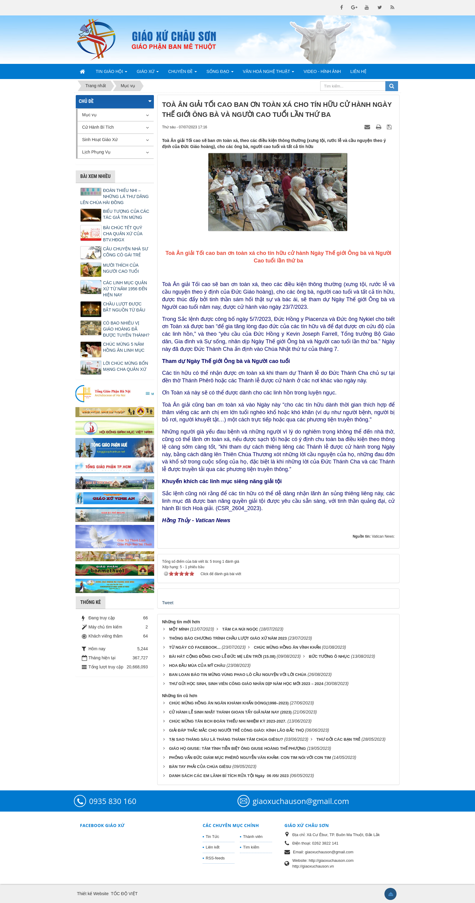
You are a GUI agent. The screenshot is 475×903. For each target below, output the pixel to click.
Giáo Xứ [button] (148, 73)
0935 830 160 (112, 801)
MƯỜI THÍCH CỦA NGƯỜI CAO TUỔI (121, 268)
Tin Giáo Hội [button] (111, 73)
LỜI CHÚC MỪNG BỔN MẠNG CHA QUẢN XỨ (125, 366)
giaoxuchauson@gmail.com (301, 801)
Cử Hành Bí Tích (98, 127)
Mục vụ (89, 114)
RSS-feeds (215, 858)
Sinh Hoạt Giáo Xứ (100, 139)
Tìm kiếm (251, 847)
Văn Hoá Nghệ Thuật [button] (268, 73)
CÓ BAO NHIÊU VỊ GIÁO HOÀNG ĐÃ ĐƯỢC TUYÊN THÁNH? (126, 329)
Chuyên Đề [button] (182, 73)
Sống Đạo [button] (219, 73)
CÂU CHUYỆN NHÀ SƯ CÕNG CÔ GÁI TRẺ (125, 251)
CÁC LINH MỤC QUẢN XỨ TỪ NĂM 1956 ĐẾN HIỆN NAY (125, 288)
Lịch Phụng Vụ (96, 152)
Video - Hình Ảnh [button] (322, 71)
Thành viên (252, 836)
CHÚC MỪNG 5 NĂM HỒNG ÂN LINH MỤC (123, 347)
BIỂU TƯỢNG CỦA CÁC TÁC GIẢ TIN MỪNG (126, 214)
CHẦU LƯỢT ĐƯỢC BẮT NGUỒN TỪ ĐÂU (124, 307)
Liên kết (212, 847)
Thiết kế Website (92, 893)
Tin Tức (212, 836)
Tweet (167, 602)
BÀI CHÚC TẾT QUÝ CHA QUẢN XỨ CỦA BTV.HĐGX (122, 233)
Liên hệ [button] (358, 71)
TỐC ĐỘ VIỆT (124, 893)
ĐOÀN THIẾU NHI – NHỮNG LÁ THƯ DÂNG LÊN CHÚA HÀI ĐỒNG (114, 196)
